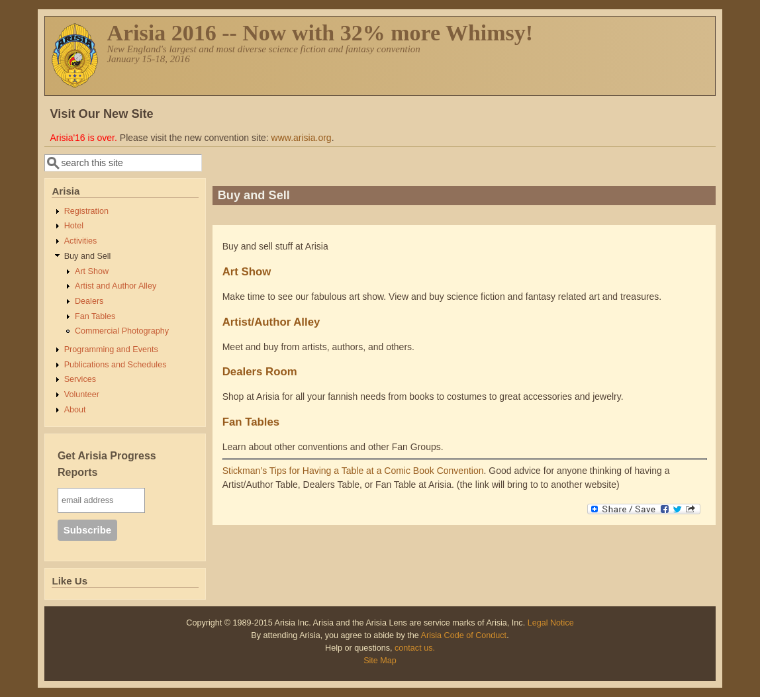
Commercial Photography (122, 331)
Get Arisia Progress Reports (107, 464)
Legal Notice (551, 622)
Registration (86, 211)
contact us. (415, 648)
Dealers (89, 301)
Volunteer (81, 394)
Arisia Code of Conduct (464, 635)
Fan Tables (95, 316)
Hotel (73, 225)
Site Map (380, 660)
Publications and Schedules (115, 364)
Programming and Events (111, 349)
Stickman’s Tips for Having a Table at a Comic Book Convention (353, 470)
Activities (80, 241)
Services (80, 379)
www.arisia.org (301, 137)
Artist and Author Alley (115, 286)
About (75, 409)
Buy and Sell (87, 256)
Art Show (92, 271)
